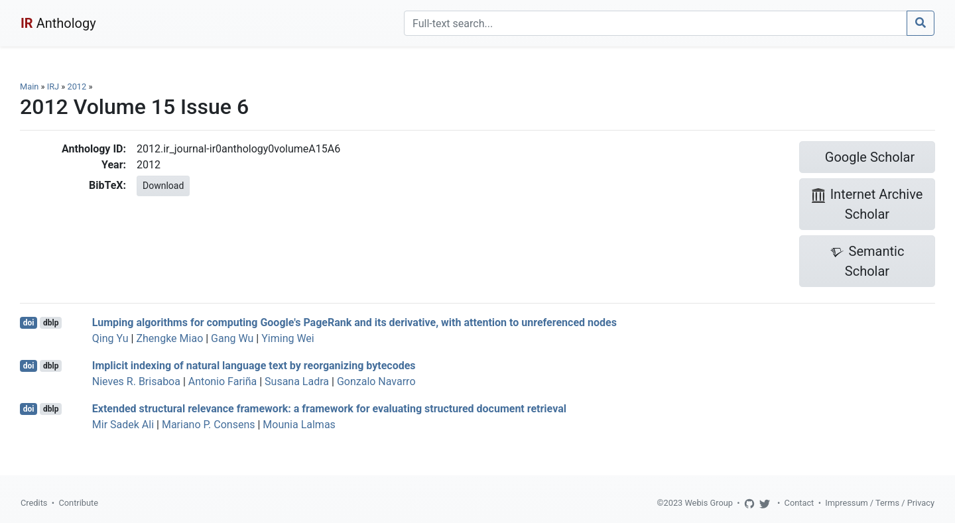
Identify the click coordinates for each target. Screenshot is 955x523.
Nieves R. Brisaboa (136, 381)
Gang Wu (232, 338)
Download (163, 185)
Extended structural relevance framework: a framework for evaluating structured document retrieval (329, 408)
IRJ (53, 86)
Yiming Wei (287, 338)
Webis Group (708, 503)
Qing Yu (110, 338)
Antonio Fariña (222, 381)
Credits (34, 503)
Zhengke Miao (169, 338)
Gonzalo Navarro (376, 381)
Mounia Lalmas (299, 424)
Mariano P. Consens (208, 424)
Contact (799, 503)
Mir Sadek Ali (123, 424)
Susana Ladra (297, 381)
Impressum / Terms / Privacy (879, 503)
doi (28, 322)
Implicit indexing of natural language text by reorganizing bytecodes (254, 365)
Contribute (78, 503)
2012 (76, 86)
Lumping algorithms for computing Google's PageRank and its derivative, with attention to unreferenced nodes (354, 322)
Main (29, 86)
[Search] (655, 23)
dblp (50, 322)
